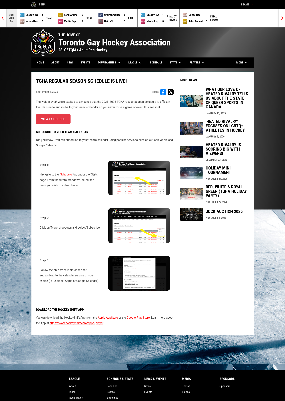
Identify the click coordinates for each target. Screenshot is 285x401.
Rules (72, 391)
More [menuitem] (242, 63)
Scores (111, 391)
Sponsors (225, 386)
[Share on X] (171, 92)
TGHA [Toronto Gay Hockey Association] (38, 4)
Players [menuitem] (197, 63)
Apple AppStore (108, 317)
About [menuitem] (55, 62)
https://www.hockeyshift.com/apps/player (76, 323)
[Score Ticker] (142, 18)
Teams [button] (247, 4)
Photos (186, 386)
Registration (76, 397)
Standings (112, 397)
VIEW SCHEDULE (53, 119)
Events (148, 391)
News (147, 386)
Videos (186, 391)
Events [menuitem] (85, 62)
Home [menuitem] (40, 62)
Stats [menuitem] (176, 63)
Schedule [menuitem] (156, 62)
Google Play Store (138, 317)
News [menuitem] (70, 62)
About (72, 386)
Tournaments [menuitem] (109, 63)
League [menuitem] (135, 63)
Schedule (66, 174)
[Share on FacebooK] (163, 92)
